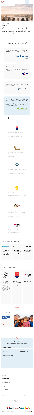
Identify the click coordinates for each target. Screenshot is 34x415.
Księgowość (14, 395)
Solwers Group (24, 399)
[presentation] (18, 262)
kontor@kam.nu (5, 384)
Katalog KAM (24, 395)
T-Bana (3, 396)
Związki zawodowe (15, 401)
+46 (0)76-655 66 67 (6, 382)
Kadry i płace (14, 396)
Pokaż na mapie (4, 395)
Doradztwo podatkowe (15, 400)
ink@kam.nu (24, 396)
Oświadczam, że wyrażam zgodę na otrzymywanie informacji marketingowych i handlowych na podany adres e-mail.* (17, 360)
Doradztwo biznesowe (15, 399)
